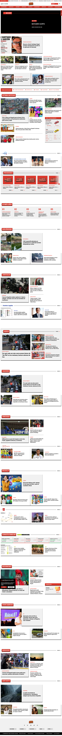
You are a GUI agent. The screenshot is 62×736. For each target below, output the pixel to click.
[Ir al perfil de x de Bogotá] (27, 726)
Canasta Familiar (3, 0)
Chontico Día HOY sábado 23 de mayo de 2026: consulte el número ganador (51, 501)
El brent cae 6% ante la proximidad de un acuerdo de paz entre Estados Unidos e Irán (20, 519)
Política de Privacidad (21, 734)
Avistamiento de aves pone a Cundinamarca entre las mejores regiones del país (20, 635)
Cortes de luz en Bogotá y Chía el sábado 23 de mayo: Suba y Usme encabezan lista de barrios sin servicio (36, 666)
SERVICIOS (43, 7)
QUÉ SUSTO (50, 7)
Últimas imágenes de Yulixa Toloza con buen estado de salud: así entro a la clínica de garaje (36, 290)
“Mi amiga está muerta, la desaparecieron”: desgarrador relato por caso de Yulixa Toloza (52, 348)
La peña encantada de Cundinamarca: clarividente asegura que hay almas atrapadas (30, 695)
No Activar (11, 587)
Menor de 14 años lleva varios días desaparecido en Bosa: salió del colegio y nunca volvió (7, 68)
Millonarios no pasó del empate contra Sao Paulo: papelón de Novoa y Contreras (14, 440)
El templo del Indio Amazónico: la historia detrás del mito (51, 711)
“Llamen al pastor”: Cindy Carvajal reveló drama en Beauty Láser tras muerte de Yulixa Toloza (36, 300)
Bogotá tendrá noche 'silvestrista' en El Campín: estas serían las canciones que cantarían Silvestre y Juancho (36, 593)
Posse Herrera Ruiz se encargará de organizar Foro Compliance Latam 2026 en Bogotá (51, 314)
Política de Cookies (50, 734)
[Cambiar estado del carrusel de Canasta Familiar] (8, 1)
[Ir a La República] (4, 510)
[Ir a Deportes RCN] (6, 447)
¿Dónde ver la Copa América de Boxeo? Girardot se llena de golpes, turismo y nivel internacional (36, 441)
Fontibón (37, 90)
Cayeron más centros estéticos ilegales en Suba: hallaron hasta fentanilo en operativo (20, 259)
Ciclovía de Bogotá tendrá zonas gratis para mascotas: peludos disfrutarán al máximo (14, 674)
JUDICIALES (11, 7)
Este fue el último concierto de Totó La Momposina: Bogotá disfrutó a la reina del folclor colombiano (13, 591)
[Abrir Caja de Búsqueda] (59, 4)
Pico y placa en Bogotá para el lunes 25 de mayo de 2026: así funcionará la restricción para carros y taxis (14, 119)
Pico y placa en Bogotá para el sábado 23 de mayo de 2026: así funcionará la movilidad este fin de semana (51, 401)
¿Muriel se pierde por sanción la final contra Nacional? (51, 455)
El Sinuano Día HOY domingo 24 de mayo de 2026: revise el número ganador (35, 102)
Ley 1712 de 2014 (58, 734)
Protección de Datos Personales (40, 734)
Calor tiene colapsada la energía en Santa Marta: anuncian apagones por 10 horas (43, 216)
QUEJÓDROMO (4, 7)
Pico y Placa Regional (55, 90)
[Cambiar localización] (54, 4)
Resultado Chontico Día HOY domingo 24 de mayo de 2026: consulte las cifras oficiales (35, 121)
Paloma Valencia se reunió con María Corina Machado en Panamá (51, 162)
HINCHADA (24, 7)
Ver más (59, 95)
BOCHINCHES (36, 7)
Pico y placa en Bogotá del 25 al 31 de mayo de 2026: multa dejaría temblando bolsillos (22, 80)
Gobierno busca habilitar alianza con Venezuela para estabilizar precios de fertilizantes (20, 551)
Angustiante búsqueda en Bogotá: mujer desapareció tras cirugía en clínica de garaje (52, 356)
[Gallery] (31, 183)
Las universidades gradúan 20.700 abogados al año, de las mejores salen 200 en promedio (20, 314)
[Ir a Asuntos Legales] (8, 306)
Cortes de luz (30, 90)
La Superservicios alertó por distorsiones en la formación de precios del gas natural (51, 519)
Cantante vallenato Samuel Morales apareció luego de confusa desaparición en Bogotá (36, 583)
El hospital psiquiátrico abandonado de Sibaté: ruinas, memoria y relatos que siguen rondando (21, 711)
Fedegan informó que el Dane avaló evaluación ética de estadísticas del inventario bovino (51, 551)
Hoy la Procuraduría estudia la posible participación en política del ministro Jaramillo (20, 162)
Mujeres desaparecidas (19, 90)
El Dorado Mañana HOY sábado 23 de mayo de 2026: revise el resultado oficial (31, 485)
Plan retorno (45, 90)
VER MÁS (11, 190)
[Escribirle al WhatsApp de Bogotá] (37, 726)
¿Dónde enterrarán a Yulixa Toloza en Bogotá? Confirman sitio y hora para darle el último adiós (28, 129)
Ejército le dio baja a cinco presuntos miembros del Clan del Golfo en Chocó (55, 214)
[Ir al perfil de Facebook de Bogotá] (24, 726)
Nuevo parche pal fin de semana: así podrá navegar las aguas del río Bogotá (52, 635)
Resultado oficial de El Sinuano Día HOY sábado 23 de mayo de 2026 (20, 501)
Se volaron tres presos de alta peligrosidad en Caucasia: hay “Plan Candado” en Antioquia (30, 215)
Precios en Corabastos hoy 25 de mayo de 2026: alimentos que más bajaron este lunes (21, 68)
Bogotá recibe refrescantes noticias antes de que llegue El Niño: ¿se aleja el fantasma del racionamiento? (35, 68)
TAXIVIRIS (18, 7)
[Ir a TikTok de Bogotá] (34, 726)
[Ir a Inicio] (31, 3)
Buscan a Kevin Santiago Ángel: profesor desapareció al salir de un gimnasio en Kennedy (31, 46)
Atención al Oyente (30, 734)
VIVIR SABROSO (58, 7)
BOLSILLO (30, 7)
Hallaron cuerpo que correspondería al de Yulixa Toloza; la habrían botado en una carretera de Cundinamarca (52, 339)
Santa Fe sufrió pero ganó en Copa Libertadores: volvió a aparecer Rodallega (36, 432)
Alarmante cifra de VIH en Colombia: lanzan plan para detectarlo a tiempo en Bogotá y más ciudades (32, 619)
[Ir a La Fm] (5, 153)
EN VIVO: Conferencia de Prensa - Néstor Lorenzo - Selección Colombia (19, 455)
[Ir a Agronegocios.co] (23, 535)
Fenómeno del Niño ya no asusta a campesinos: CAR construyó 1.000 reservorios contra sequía (36, 675)
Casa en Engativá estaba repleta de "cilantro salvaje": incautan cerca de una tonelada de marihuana (14, 299)
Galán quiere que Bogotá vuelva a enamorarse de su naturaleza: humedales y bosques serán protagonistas (52, 80)
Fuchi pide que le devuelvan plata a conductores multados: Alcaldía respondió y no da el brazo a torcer (20, 401)
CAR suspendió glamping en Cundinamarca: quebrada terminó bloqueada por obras (31, 243)
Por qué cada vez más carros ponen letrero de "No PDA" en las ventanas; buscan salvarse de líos (16, 355)
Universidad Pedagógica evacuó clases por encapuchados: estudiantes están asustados (51, 259)
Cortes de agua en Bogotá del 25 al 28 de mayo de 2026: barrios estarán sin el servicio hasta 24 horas (52, 59)
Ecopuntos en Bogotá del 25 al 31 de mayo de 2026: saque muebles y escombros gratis (51, 67)
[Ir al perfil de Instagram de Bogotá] (30, 726)
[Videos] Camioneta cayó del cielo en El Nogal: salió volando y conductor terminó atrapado (53, 112)
